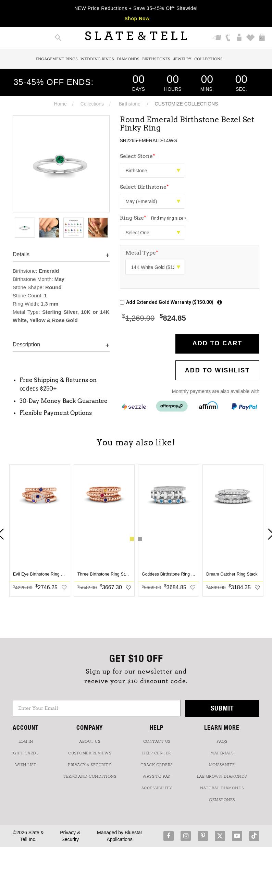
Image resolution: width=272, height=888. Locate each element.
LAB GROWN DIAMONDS (222, 776)
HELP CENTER (156, 753)
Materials (222, 753)
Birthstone (129, 104)
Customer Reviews (89, 753)
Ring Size (153, 217)
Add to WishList (217, 370)
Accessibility (156, 788)
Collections (208, 59)
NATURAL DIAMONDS (222, 788)
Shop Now (136, 18)
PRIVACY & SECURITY (89, 765)
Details (21, 254)
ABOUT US (89, 741)
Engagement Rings (57, 59)
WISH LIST (26, 765)
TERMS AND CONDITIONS (89, 776)
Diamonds (128, 59)
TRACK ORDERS (157, 765)
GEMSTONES (222, 800)
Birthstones (156, 59)
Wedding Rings (97, 59)
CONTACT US (156, 741)
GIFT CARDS (25, 753)
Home (60, 104)
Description (26, 344)
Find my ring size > (169, 218)
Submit (222, 708)
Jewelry (182, 59)
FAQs (222, 741)
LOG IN (25, 741)
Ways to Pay (157, 776)
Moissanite (222, 765)
